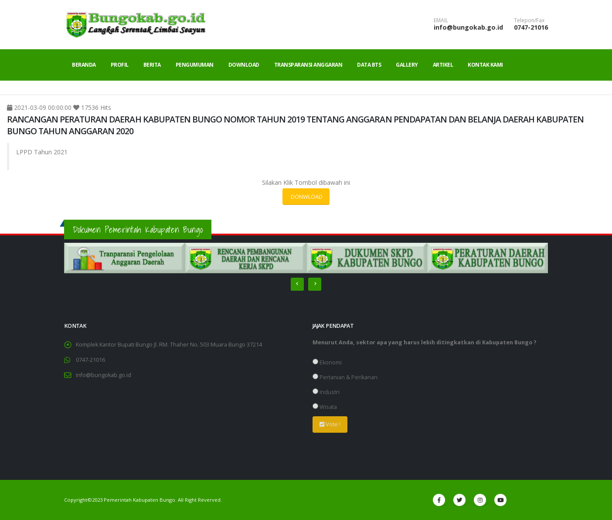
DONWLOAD (306, 197)
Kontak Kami (485, 64)
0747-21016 (531, 27)
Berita (152, 64)
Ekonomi (327, 362)
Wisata (325, 407)
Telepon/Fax (529, 20)
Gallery (407, 64)
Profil (120, 64)
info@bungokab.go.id (468, 27)
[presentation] (297, 284)
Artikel (443, 64)
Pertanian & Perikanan (345, 377)
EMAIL (441, 20)
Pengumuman (195, 64)
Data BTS (369, 64)
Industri (326, 392)
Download (243, 64)
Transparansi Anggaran (308, 64)
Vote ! (330, 424)
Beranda (84, 64)
